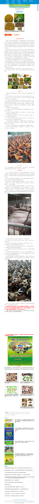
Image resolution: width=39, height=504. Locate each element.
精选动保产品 (23, 413)
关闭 (37, 5)
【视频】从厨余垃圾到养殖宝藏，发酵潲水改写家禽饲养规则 (13, 482)
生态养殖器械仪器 (13, 413)
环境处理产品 (28, 412)
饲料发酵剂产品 (17, 412)
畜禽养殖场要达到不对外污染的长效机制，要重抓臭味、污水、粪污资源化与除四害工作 (17, 474)
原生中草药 (27, 413)
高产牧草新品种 (7, 413)
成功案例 (17, 8)
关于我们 (15, 499)
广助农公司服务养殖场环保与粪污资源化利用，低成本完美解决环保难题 (15, 472)
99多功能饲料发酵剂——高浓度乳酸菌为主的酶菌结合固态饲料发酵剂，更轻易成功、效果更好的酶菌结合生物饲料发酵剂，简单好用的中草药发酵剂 (24, 420)
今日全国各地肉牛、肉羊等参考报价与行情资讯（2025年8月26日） (14, 495)
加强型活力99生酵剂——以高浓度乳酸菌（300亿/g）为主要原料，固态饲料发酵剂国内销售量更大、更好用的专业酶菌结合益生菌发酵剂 (24, 429)
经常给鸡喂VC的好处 (7, 484)
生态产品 (6, 412)
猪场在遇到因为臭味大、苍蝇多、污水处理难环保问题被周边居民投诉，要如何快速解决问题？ (18, 470)
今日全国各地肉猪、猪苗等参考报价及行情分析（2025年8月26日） (14, 491)
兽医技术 (20, 8)
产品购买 (22, 499)
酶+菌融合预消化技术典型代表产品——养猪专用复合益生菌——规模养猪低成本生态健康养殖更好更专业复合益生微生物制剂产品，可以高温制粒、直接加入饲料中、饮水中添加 (24, 454)
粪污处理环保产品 (23, 412)
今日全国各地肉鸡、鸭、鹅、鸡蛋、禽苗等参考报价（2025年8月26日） (15, 493)
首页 (15, 8)
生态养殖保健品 (18, 413)
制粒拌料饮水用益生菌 (11, 412)
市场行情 (23, 8)
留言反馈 (25, 499)
